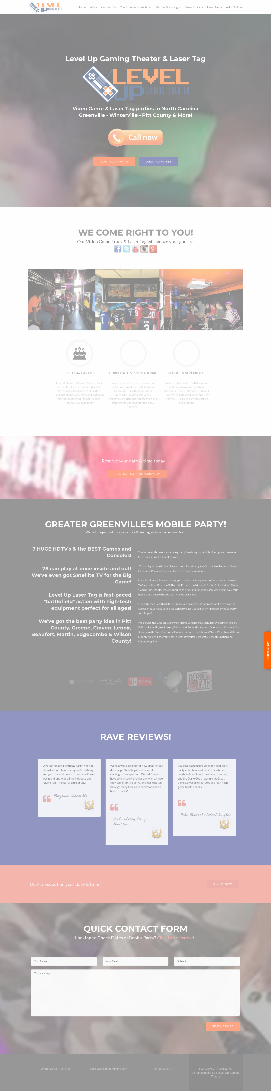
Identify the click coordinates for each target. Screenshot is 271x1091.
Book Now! (268, 650)
